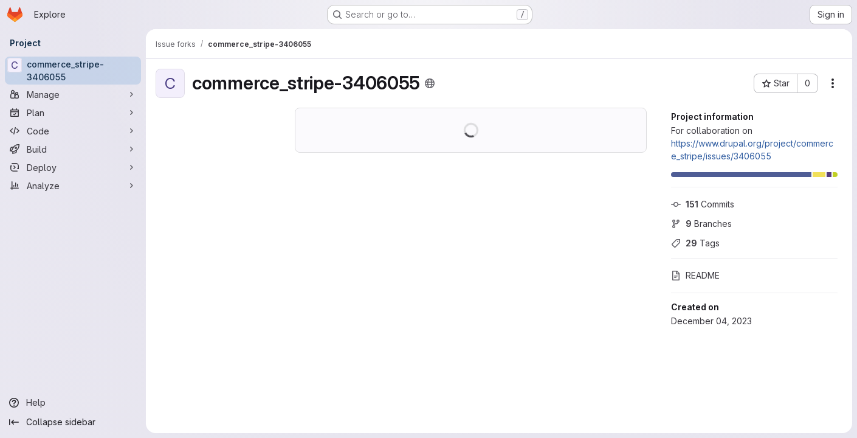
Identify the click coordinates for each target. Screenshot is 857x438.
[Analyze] (73, 185)
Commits (702, 204)
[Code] (73, 130)
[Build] (73, 149)
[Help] (73, 402)
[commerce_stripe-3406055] (73, 71)
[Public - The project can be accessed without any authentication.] (430, 83)
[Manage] (73, 94)
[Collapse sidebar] (73, 422)
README (695, 275)
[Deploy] (73, 167)
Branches (701, 223)
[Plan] (73, 112)
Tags (695, 243)
